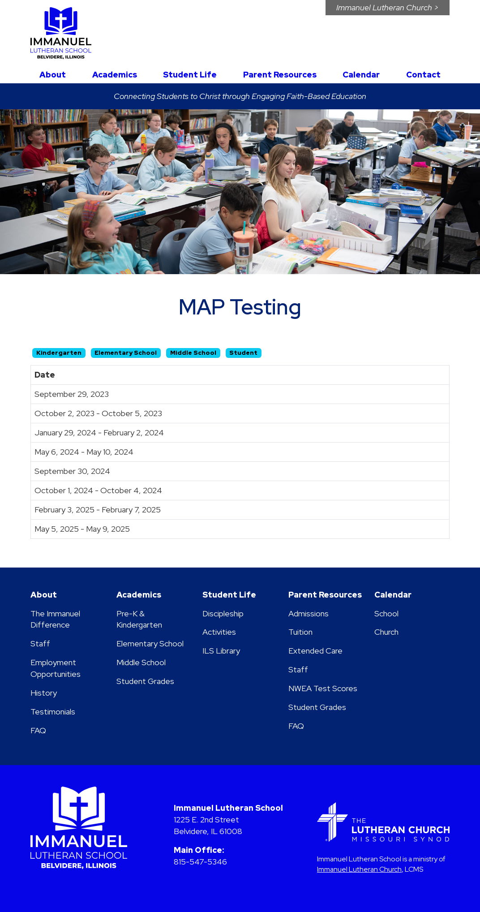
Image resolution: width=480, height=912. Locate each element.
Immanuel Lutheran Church (359, 869)
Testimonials (52, 711)
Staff (40, 643)
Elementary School (150, 643)
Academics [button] (114, 74)
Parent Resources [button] (280, 74)
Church (386, 632)
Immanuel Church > (387, 7)
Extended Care (315, 650)
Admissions (308, 613)
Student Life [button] (190, 74)
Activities (219, 632)
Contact (423, 74)
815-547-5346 (200, 861)
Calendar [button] (361, 74)
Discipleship (223, 613)
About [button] (52, 74)
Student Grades (145, 681)
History (43, 693)
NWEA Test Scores (322, 688)
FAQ (38, 730)
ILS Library (221, 650)
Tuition (300, 632)
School (386, 613)
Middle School (141, 662)
